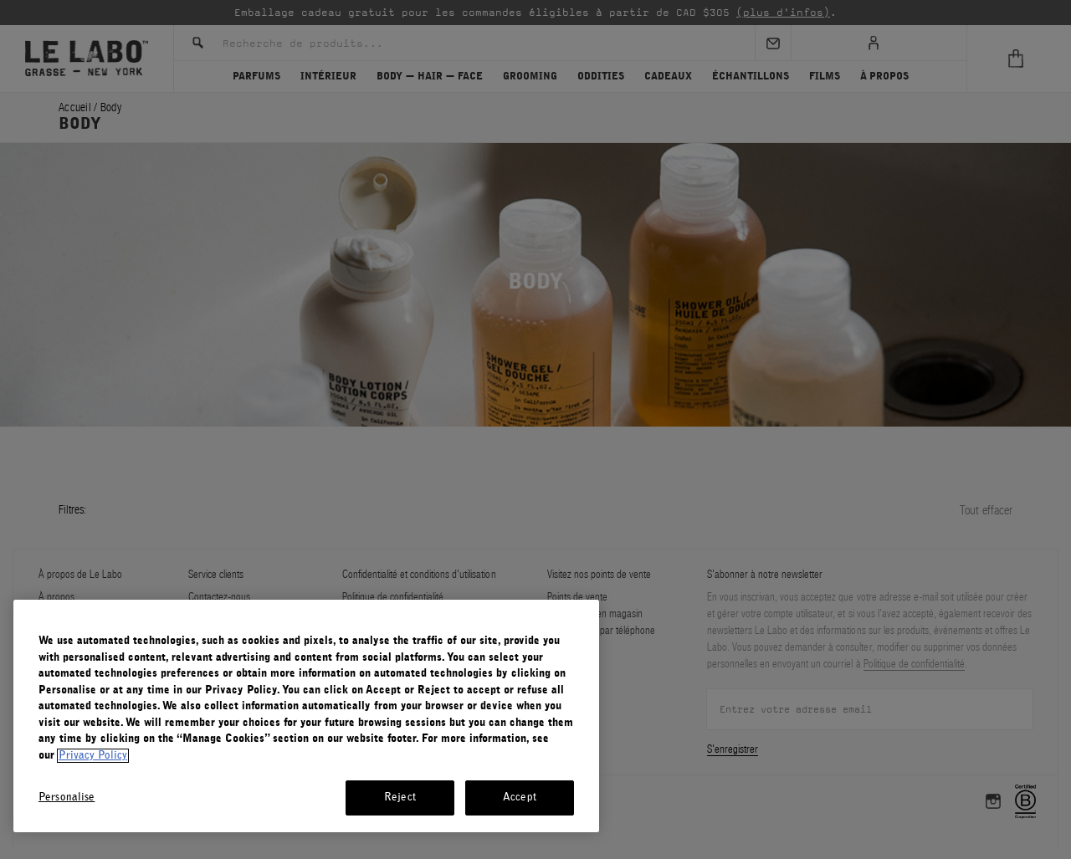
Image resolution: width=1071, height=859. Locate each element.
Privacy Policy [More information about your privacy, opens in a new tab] (93, 755)
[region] (306, 716)
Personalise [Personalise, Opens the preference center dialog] (66, 797)
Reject (400, 797)
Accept (519, 797)
